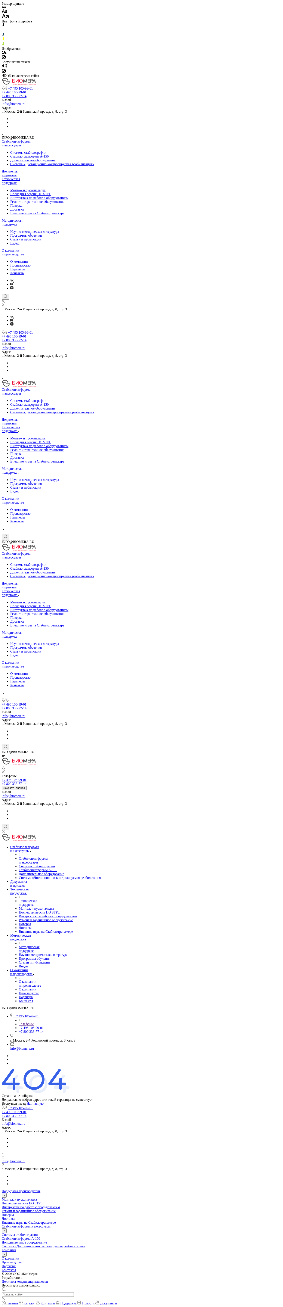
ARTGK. (29, 1277)
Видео (14, 243)
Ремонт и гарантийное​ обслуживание (37, 201)
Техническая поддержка (11, 181)
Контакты (17, 273)
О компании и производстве (13, 252)
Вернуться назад (14, 1103)
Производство (20, 265)
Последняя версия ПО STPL (30, 194)
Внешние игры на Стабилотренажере (37, 213)
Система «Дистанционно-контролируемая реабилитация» (52, 164)
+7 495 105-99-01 (20, 88)
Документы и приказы (10, 173)
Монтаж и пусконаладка (28, 190)
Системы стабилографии (28, 152)
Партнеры (17, 269)
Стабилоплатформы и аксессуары (16, 143)
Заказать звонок (14, 788)
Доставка (17, 209)
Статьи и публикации (25, 239)
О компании (19, 261)
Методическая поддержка (12, 222)
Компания (9, 1250)
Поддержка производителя (21, 1191)
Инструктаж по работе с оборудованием (39, 198)
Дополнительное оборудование (32, 160)
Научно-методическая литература (34, 231)
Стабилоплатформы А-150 (29, 156)
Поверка (16, 205)
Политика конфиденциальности (25, 1281)
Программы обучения (26, 235)
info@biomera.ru (13, 104)
